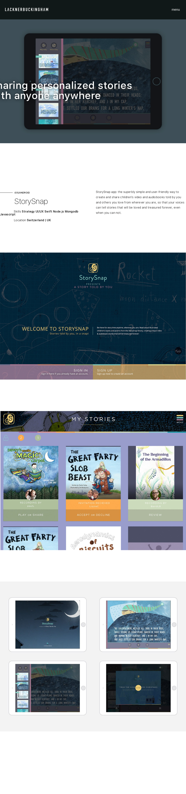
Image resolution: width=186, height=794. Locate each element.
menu (176, 9)
